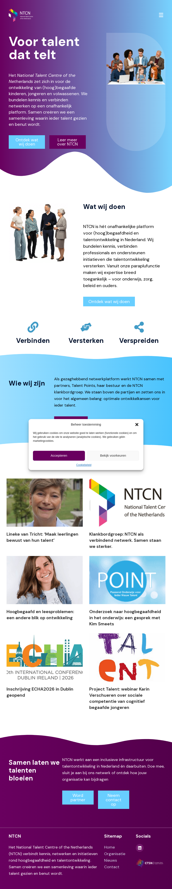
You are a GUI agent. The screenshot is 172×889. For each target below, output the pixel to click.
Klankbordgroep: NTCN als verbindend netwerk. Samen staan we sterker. (125, 540)
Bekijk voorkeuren (113, 455)
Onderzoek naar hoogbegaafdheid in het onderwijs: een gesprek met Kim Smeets (125, 618)
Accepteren (59, 455)
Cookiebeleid (83, 464)
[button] (137, 424)
